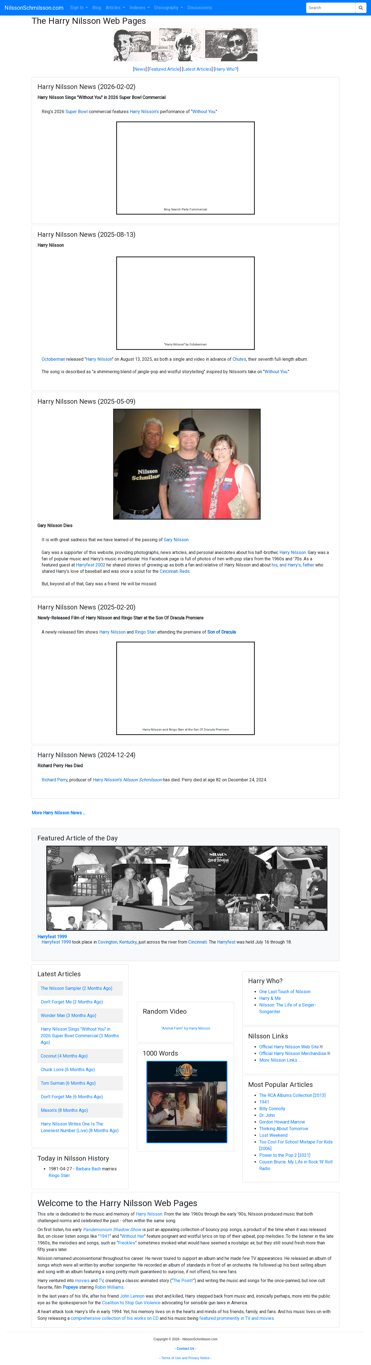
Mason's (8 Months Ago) (64, 1110)
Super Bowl (76, 111)
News (140, 69)
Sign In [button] (77, 7)
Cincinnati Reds (175, 571)
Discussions (199, 7)
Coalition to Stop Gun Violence (131, 1302)
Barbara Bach (88, 1168)
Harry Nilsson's (144, 111)
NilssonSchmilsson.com (33, 7)
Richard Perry (54, 779)
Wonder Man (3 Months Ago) (68, 1015)
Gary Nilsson (176, 539)
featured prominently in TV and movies (236, 1318)
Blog (96, 7)
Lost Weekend (273, 1135)
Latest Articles (197, 69)
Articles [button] (114, 7)
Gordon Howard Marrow (282, 1122)
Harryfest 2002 (90, 565)
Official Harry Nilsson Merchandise (292, 1053)
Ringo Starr (145, 632)
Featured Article (164, 69)
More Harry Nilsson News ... (58, 812)
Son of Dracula (221, 632)
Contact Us (185, 1349)
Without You (203, 111)
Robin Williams (109, 1287)
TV (101, 1280)
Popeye (70, 1287)
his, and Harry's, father (293, 565)
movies (82, 1280)
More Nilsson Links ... (280, 1060)
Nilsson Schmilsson (142, 779)
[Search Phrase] (330, 7)
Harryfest (226, 942)
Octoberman (53, 359)
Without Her (132, 1236)
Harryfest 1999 (52, 936)
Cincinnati (197, 942)
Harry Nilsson (99, 359)
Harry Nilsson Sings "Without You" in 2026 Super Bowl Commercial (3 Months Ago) (80, 1035)
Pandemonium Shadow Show (112, 1229)
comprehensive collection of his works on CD (115, 1318)
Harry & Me (270, 998)
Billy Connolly (272, 1108)
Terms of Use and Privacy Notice (185, 1358)
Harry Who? (226, 69)
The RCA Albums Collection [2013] (292, 1095)
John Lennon (132, 1296)
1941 (264, 1102)
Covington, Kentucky (117, 942)
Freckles (126, 1242)
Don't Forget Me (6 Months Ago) (72, 1096)
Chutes (239, 359)
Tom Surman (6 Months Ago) (68, 1083)
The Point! (183, 1280)
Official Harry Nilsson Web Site (289, 1046)
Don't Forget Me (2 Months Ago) (72, 1002)
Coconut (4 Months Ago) (64, 1056)
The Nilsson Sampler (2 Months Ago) (76, 988)
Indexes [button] (137, 7)
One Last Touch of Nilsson (285, 991)
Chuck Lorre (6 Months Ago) (68, 1069)
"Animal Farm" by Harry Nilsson (185, 1028)
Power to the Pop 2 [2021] (284, 1155)
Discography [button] (167, 7)
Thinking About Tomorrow (283, 1128)
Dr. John (267, 1115)
